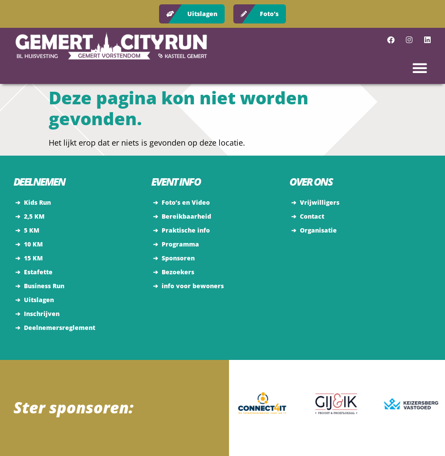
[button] (420, 68)
